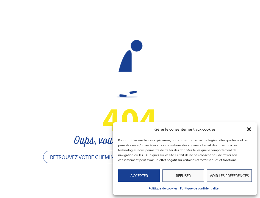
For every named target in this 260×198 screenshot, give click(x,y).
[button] (249, 129)
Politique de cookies (163, 188)
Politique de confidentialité (199, 188)
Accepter (139, 175)
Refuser (183, 175)
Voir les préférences (229, 175)
